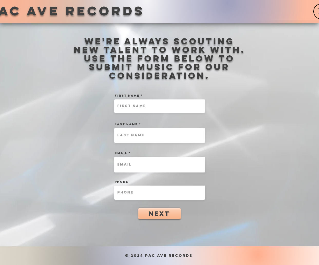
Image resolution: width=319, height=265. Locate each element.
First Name (127, 95)
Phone (121, 181)
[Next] (159, 213)
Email (121, 153)
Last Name (126, 124)
